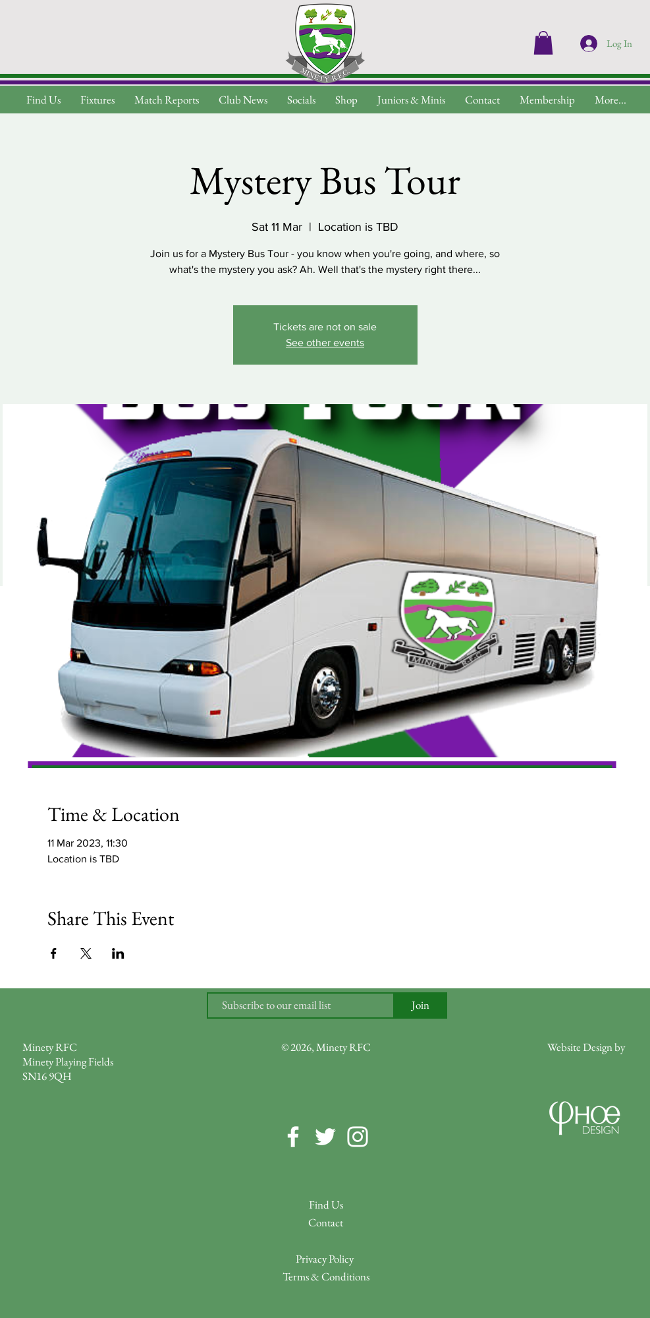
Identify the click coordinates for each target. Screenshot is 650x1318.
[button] (610, 100)
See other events (325, 342)
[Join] (420, 1005)
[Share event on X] (86, 953)
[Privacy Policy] (324, 1260)
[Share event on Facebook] (53, 953)
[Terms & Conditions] (326, 1277)
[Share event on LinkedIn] (118, 953)
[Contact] (326, 1223)
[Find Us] (326, 1205)
